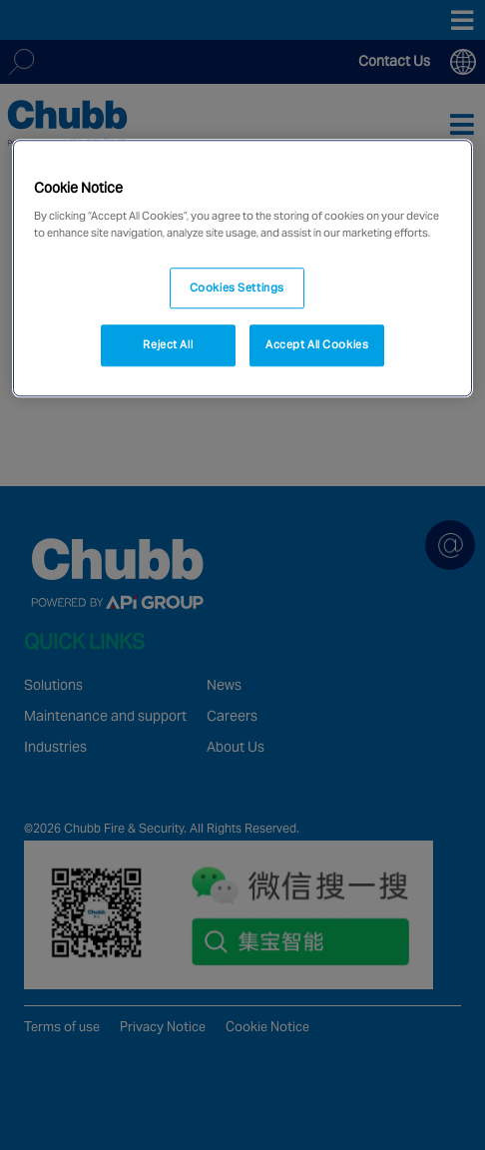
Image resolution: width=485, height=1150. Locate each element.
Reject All (168, 345)
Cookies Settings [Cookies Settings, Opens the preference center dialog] (237, 287)
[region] (242, 268)
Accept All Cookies (316, 345)
